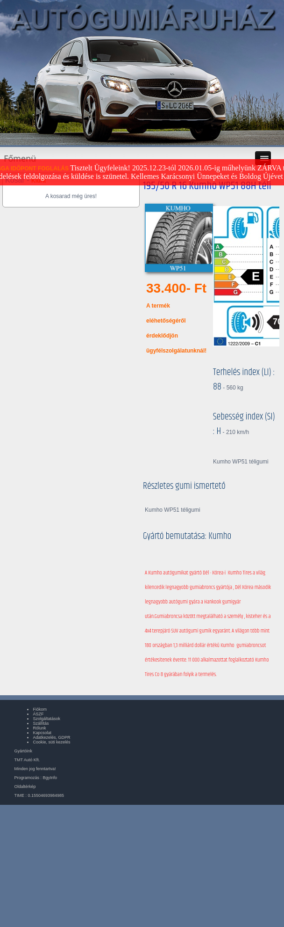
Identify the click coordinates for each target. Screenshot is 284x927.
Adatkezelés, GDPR (51, 737)
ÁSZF (38, 714)
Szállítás (41, 723)
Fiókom (40, 709)
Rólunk (39, 728)
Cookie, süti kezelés (51, 742)
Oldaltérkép (25, 786)
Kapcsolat (42, 732)
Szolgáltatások (46, 718)
